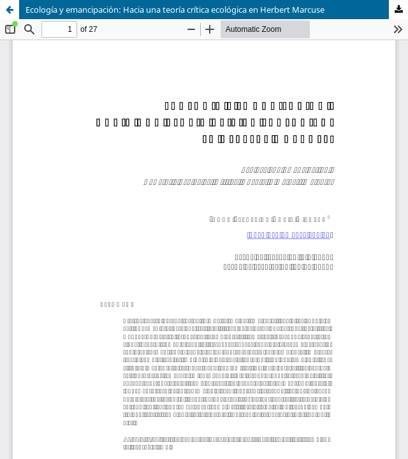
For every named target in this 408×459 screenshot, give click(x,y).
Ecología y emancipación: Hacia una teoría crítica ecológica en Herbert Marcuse (175, 9)
